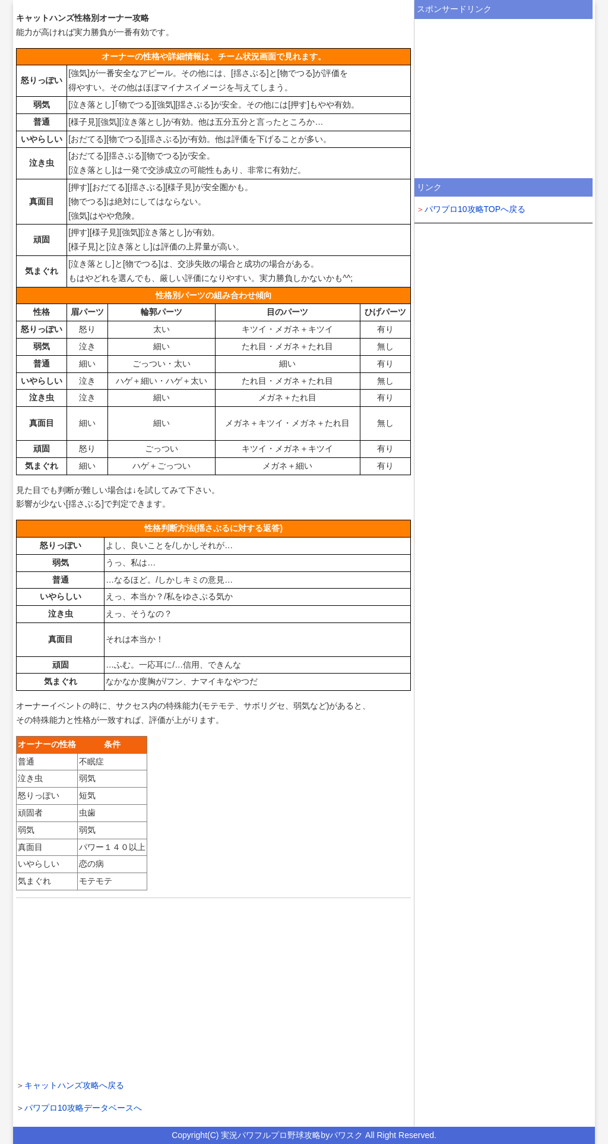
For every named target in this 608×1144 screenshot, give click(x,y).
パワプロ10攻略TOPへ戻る (475, 209)
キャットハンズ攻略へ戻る (74, 1085)
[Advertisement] (213, 987)
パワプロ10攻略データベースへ (83, 1108)
